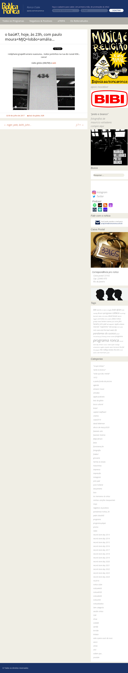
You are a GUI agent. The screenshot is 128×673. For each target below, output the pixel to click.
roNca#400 (97, 588)
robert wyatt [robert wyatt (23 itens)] (111, 345)
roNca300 (97, 600)
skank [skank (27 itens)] (111, 347)
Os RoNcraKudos (79, 20)
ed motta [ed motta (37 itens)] (101, 319)
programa (97, 519)
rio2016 (96, 581)
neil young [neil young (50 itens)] (112, 327)
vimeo (95, 646)
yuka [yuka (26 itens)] (108, 353)
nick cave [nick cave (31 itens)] (120, 327)
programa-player (99, 523)
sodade (96, 623)
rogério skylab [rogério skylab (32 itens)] (104, 347)
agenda (96, 385)
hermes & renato (99, 462)
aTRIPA (61, 20)
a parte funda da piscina (102, 381)
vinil (94, 650)
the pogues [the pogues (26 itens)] (96, 350)
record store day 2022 (101, 569)
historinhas (97, 465)
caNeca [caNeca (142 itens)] (115, 313)
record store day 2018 (101, 554)
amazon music (98, 389)
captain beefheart (99, 412)
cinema (96, 416)
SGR (42, 115)
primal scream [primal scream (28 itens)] (110, 336)
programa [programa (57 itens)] (119, 336)
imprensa (96, 469)
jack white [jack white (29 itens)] (115, 321)
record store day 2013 (101, 535)
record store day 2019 (101, 558)
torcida (95, 630)
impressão (97, 473)
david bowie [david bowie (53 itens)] (112, 316)
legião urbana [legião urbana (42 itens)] (119, 324)
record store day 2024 (101, 577)
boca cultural (98, 404)
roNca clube (97, 584)
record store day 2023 (101, 573)
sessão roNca (98, 611)
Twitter (98, 196)
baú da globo (34, 115)
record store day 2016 (101, 546)
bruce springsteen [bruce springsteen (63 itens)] (105, 313)
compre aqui (97, 126)
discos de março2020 (101, 427)
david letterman (99, 423)
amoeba (96, 393)
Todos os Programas (13, 20)
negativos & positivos (101, 508)
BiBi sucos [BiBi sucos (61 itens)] (97, 310)
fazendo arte (98, 431)
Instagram (99, 192)
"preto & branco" (99, 370)
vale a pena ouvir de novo (102, 638)
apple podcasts (99, 396)
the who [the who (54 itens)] (117, 350)
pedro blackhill (98, 515)
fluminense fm (98, 446)
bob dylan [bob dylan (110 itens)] (116, 309)
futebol (95, 454)
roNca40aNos (98, 604)
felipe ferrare (97, 439)
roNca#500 (97, 592)
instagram (97, 477)
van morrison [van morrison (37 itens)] (101, 353)
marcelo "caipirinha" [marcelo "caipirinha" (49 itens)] (100, 327)
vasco (95, 642)
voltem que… (98, 653)
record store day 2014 (101, 538)
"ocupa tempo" (98, 366)
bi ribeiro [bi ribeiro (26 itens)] (104, 310)
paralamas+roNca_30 (101, 512)
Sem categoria (98, 607)
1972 (95, 377)
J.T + (80, 125)
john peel (96, 481)
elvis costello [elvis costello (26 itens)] (108, 319)
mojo (95, 504)
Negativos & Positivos (41, 20)
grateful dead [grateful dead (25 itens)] (97, 321)
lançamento (97, 488)
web (54, 63)
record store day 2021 (101, 565)
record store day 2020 (101, 561)
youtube (96, 657)
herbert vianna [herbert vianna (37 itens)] (106, 321)
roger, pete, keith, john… (18, 125)
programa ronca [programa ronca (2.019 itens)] (106, 340)
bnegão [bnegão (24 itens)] (109, 310)
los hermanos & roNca (101, 496)
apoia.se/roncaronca (35, 11)
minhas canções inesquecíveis (104, 500)
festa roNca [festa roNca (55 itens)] (116, 319)
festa (95, 442)
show (95, 619)
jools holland (98, 485)
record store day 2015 (101, 542)
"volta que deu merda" (101, 373)
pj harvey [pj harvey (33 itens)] (103, 336)
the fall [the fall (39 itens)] (122, 347)
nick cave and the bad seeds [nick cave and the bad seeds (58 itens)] (103, 330)
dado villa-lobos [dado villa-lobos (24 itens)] (103, 316)
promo (95, 527)
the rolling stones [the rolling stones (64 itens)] (106, 349)
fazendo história (99, 435)
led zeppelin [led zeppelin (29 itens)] (110, 324)
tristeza (95, 634)
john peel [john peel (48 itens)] (103, 324)
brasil (95, 408)
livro (94, 492)
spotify (95, 627)
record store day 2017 (101, 550)
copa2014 (97, 419)
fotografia (97, 450)
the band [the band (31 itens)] (116, 347)
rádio (95, 531)
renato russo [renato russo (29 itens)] (103, 345)
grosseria (96, 458)
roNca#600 (97, 596)
